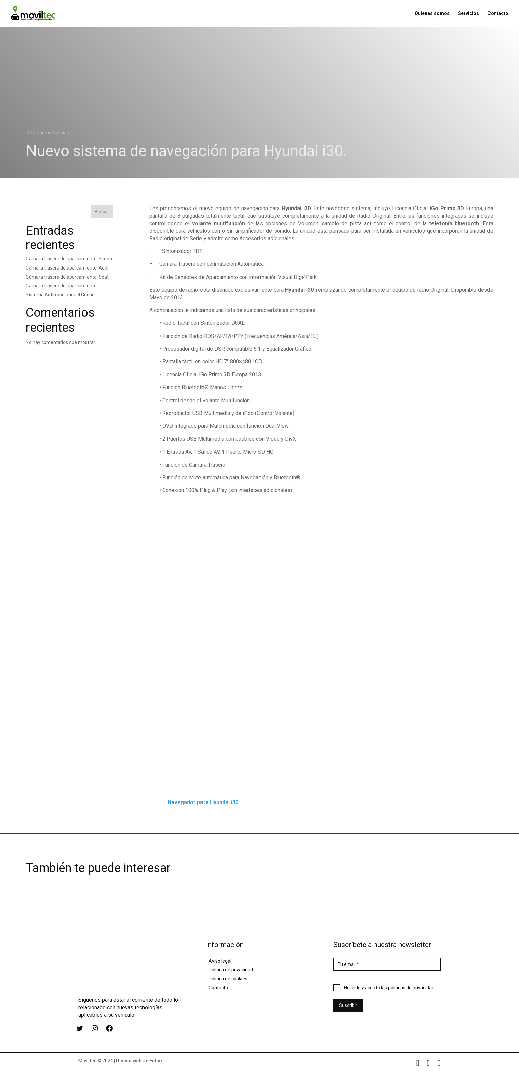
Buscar (102, 211)
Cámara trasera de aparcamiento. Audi (67, 268)
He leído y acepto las (389, 987)
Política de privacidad (231, 969)
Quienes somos (432, 13)
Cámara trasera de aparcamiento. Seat (67, 277)
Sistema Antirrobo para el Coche (60, 294)
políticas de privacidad (411, 987)
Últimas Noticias (52, 132)
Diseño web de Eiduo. (139, 1060)
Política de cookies (228, 978)
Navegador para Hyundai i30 (203, 802)
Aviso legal (220, 961)
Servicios (468, 13)
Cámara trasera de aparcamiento (61, 285)
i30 (29, 132)
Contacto (497, 13)
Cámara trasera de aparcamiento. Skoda (69, 258)
